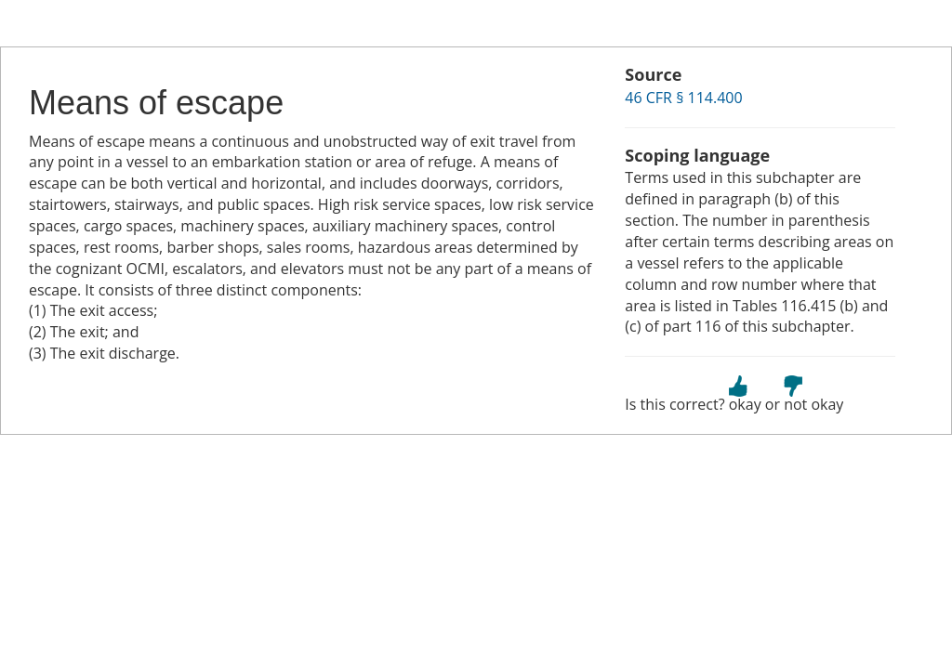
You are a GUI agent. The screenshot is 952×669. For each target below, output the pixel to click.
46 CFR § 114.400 (683, 97)
